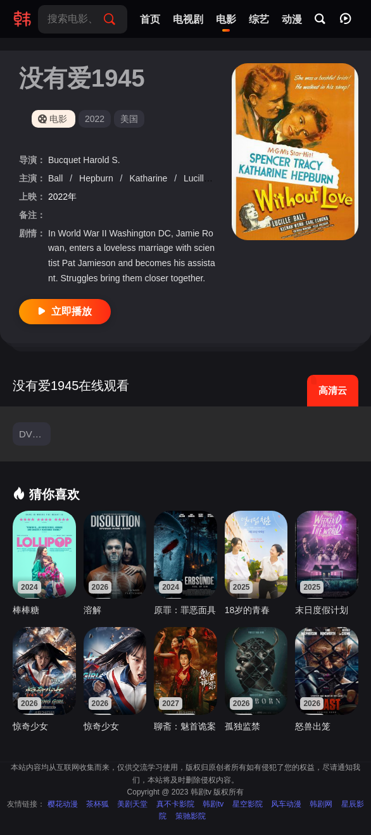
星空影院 (247, 804)
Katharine (149, 178)
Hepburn (97, 178)
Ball (56, 178)
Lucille (197, 178)
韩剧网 (321, 804)
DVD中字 (35, 434)
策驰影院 (190, 816)
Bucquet (65, 160)
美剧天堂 (132, 804)
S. (115, 160)
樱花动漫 (62, 804)
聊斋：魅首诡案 (185, 726)
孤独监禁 (242, 726)
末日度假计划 (321, 610)
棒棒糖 (26, 610)
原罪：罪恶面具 (185, 610)
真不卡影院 (175, 804)
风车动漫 (286, 804)
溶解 (92, 610)
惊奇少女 (30, 726)
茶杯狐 (97, 804)
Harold (97, 160)
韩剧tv (213, 804)
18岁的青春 (247, 610)
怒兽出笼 (312, 726)
